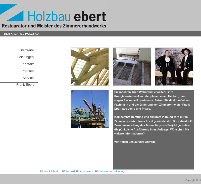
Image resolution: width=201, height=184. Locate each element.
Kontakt (28, 64)
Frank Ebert (25, 84)
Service (28, 78)
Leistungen (25, 57)
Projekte (28, 71)
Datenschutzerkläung (111, 171)
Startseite (27, 50)
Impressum (86, 171)
